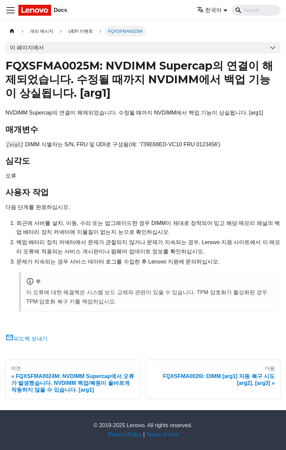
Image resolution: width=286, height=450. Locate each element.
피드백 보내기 (26, 339)
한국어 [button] (209, 10)
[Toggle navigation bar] (10, 10)
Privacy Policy (125, 434)
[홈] (11, 31)
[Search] (256, 10)
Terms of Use (162, 434)
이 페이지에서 (27, 47)
